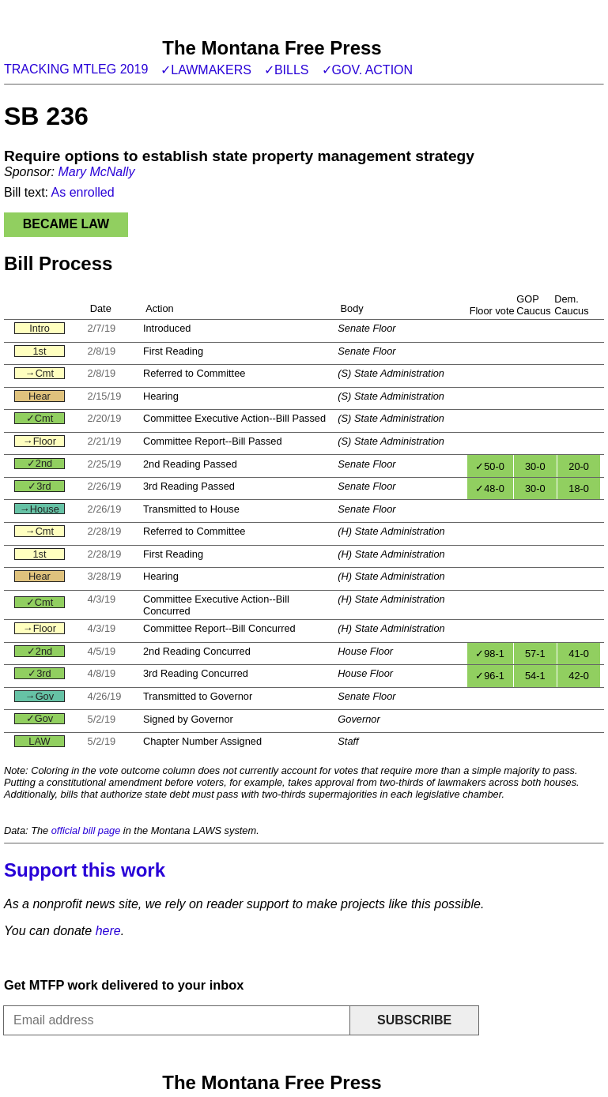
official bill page (86, 830)
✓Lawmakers (205, 70)
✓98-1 (489, 653)
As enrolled (83, 192)
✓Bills (286, 70)
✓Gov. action (368, 70)
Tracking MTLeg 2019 (76, 69)
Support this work (84, 870)
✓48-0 (489, 488)
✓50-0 (489, 466)
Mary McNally (96, 171)
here (108, 930)
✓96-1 (489, 676)
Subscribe (414, 1020)
